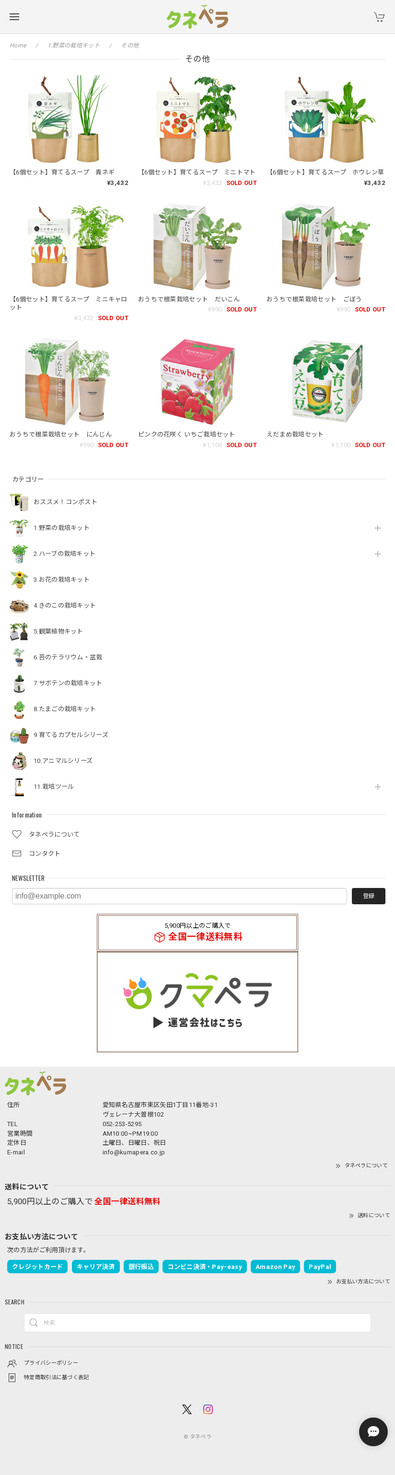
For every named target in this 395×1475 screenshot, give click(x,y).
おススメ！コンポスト (65, 502)
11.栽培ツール (54, 786)
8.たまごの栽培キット (65, 709)
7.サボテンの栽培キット (68, 683)
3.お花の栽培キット (62, 579)
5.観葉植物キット (58, 631)
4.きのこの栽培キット (65, 605)
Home (18, 45)
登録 (368, 896)
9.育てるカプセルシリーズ (71, 734)
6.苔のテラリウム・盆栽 (68, 657)
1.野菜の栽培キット (62, 527)
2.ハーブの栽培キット (64, 553)
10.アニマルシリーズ (63, 760)
